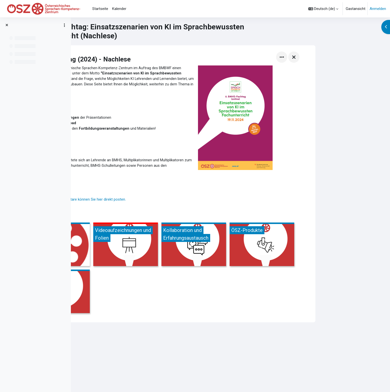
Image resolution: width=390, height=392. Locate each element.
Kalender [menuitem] (119, 8)
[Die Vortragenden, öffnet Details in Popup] (128, 249)
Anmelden (378, 8)
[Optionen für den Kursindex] (64, 25)
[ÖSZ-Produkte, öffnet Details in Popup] (332, 249)
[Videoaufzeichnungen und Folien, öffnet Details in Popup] (196, 249)
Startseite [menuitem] (100, 8)
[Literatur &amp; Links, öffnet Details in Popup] (128, 296)
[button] (323, 8)
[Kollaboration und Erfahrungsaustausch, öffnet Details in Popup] (264, 249)
